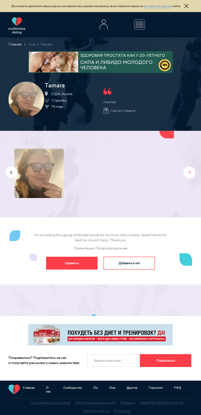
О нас (48, 389)
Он (95, 388)
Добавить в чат (129, 263)
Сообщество (72, 388)
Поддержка (127, 402)
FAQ (177, 388)
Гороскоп (156, 388)
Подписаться (165, 360)
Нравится (72, 263)
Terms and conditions (96, 410)
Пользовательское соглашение (50, 402)
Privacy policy (122, 410)
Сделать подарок (123, 110)
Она (31, 44)
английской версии (158, 6)
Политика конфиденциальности (95, 402)
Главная (15, 44)
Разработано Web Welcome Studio (162, 402)
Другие (132, 388)
